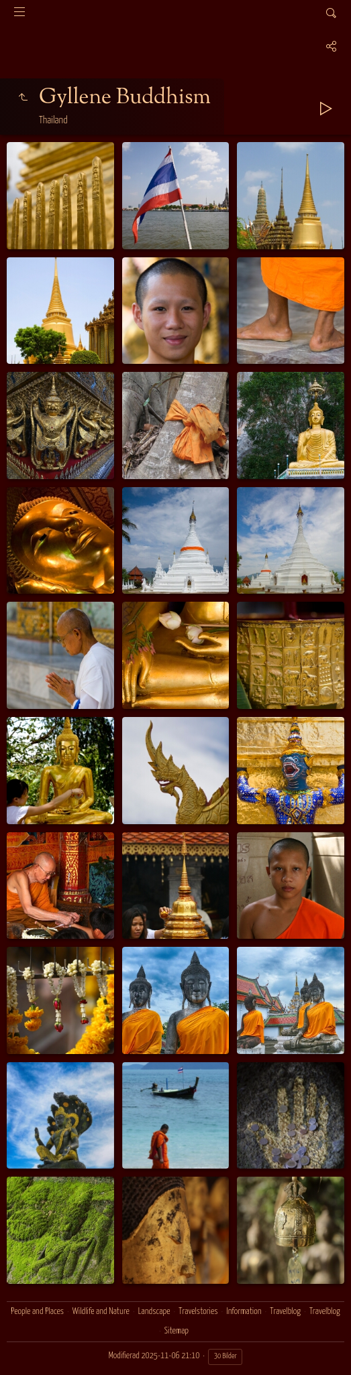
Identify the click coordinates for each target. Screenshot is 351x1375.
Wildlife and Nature (101, 1311)
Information (243, 1311)
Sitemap (176, 1331)
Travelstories (198, 1311)
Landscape (154, 1311)
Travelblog (285, 1311)
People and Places (37, 1311)
